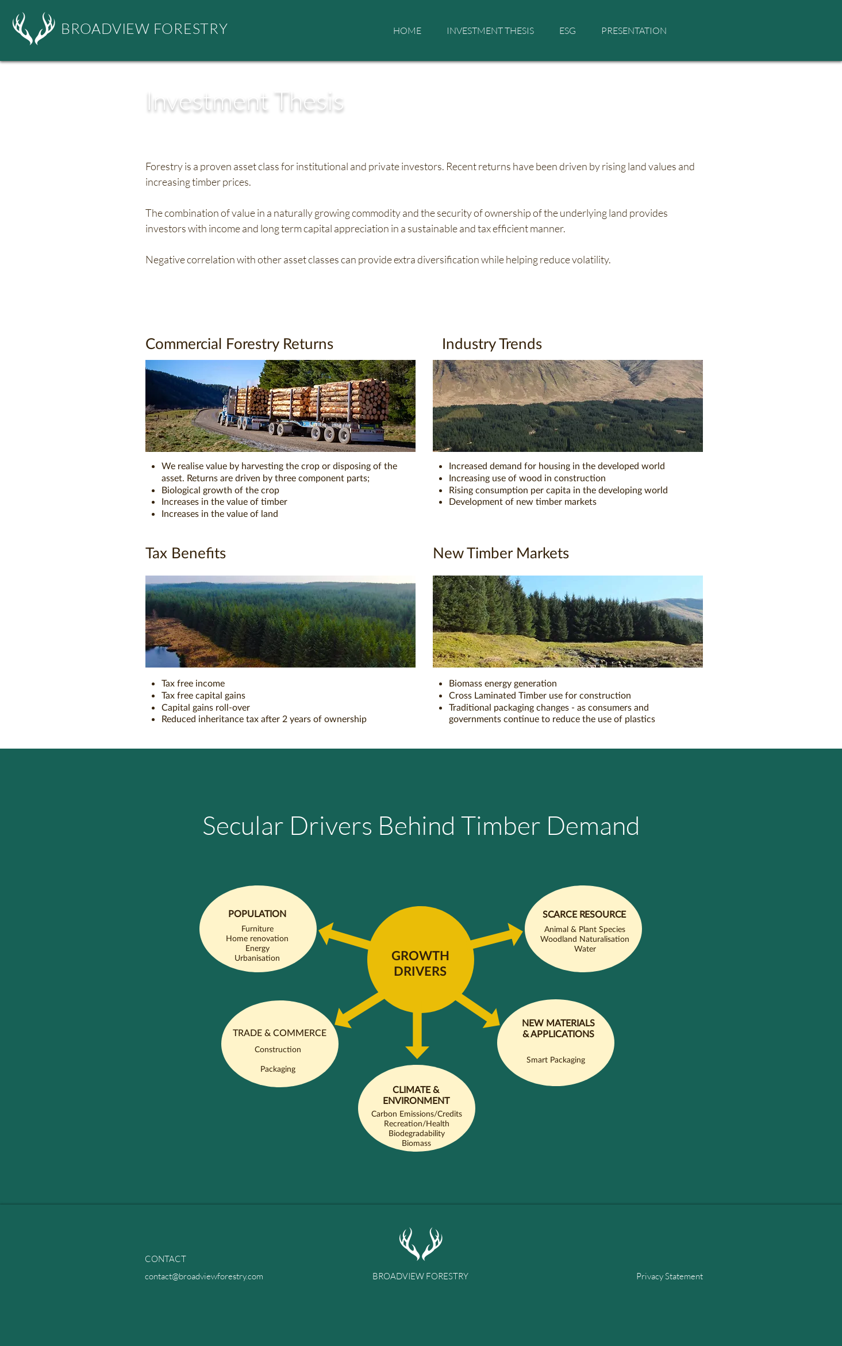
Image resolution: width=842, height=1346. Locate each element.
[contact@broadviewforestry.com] (211, 1275)
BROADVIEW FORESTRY (144, 28)
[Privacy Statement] (637, 1275)
